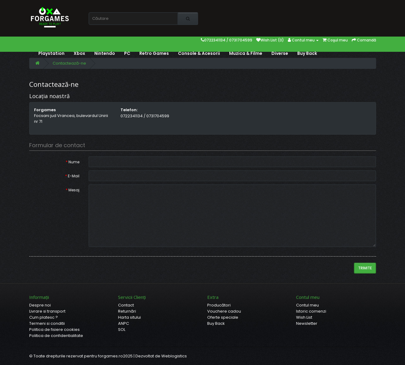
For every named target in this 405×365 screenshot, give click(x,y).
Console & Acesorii (199, 53)
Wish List (304, 317)
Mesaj (73, 190)
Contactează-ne (69, 63)
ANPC (123, 323)
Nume (73, 162)
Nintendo (104, 53)
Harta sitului (129, 317)
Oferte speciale (222, 317)
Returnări (127, 311)
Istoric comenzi (311, 311)
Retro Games (154, 53)
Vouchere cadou (224, 311)
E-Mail (73, 176)
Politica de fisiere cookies (54, 329)
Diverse (279, 53)
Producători (219, 305)
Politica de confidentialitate (56, 335)
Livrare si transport (47, 311)
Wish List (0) (270, 40)
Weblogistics (174, 356)
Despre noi (40, 305)
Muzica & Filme (245, 53)
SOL (121, 329)
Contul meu (307, 305)
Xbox (79, 53)
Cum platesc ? (43, 317)
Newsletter (306, 323)
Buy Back (307, 53)
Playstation (51, 53)
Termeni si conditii (47, 323)
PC (127, 53)
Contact (126, 305)
